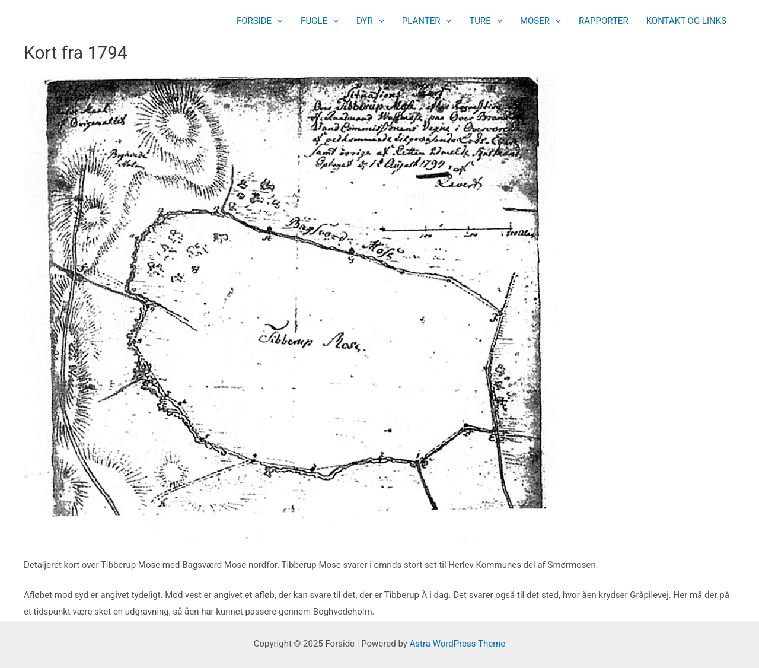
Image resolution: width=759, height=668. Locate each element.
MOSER (540, 21)
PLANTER (427, 21)
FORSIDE (260, 21)
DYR (370, 21)
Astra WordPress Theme (458, 643)
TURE (485, 21)
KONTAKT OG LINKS (686, 20)
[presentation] (277, 21)
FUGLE (320, 21)
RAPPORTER (604, 20)
